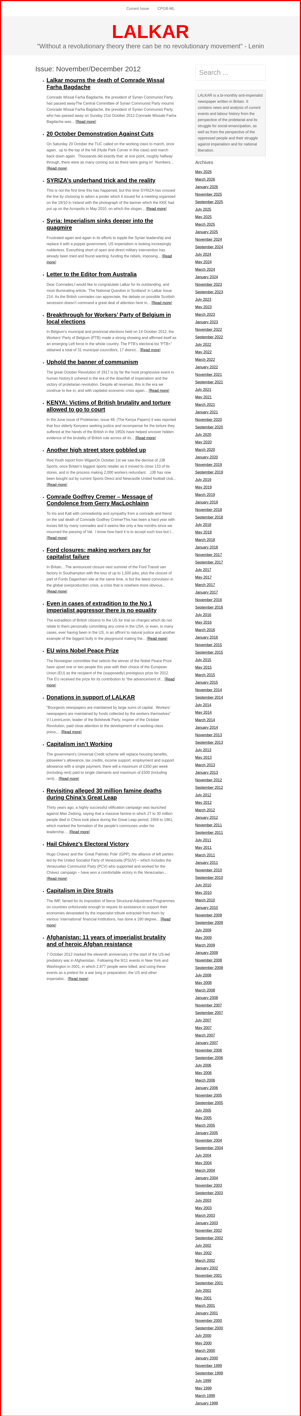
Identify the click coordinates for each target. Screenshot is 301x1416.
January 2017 (206, 591)
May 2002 (203, 1252)
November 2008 (208, 959)
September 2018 (209, 516)
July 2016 (203, 614)
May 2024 (203, 261)
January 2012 (206, 817)
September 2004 (209, 1147)
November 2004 (208, 1139)
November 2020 (208, 419)
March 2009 (205, 944)
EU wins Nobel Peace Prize (83, 649)
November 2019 (208, 464)
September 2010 (209, 877)
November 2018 (208, 509)
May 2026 (203, 171)
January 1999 (206, 1402)
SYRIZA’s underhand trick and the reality (101, 179)
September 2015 (209, 651)
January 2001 (206, 1312)
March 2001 (205, 1305)
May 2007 (203, 1027)
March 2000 (205, 1350)
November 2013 (208, 734)
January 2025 (206, 231)
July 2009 (203, 929)
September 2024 (209, 246)
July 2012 (203, 794)
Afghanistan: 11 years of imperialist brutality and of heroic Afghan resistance (106, 939)
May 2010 (203, 892)
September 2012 (209, 787)
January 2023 (206, 321)
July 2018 (203, 524)
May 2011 (203, 847)
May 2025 (203, 216)
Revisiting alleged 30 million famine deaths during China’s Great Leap (104, 793)
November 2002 (208, 1230)
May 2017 (203, 576)
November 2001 (208, 1275)
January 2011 (206, 862)
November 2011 (208, 824)
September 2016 (209, 606)
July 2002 (203, 1245)
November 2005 (208, 1094)
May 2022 (203, 351)
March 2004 (205, 1170)
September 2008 (209, 967)
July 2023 (203, 299)
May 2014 (203, 712)
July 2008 (203, 974)
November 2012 (208, 779)
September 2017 (209, 561)
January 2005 (206, 1132)
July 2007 (203, 1019)
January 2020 (206, 456)
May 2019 (203, 486)
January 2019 (206, 501)
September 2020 (209, 426)
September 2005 (209, 1102)
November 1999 (208, 1365)
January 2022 (206, 366)
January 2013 (206, 772)
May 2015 (203, 666)
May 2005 (203, 1117)
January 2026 (206, 186)
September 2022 (209, 336)
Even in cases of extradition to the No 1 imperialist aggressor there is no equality (102, 605)
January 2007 (206, 1042)
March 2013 (205, 764)
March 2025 (205, 223)
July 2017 (203, 569)
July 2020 (203, 434)
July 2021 (203, 389)
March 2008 (205, 989)
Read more (85, 121)
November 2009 (208, 914)
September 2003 (209, 1192)
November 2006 (208, 1049)
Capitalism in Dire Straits (80, 889)
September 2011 (209, 832)
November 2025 (208, 193)
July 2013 (203, 749)
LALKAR (150, 30)
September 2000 (209, 1327)
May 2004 (203, 1162)
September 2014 (209, 696)
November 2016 (208, 599)
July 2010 (203, 884)
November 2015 (208, 644)
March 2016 (205, 629)
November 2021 (208, 374)
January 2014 (206, 727)
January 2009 (206, 952)
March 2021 (205, 404)
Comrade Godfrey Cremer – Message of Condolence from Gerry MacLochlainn (100, 499)
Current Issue (138, 8)
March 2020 (205, 449)
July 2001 (203, 1290)
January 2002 (206, 1267)
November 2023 (208, 284)
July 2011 (203, 839)
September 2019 (209, 471)
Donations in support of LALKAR (91, 696)
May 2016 (203, 621)
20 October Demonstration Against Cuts (100, 133)
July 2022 (203, 344)
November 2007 (208, 1004)
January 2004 (206, 1177)
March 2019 (205, 494)
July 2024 (203, 254)
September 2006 (209, 1057)
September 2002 (209, 1237)
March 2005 (205, 1124)
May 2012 (203, 802)
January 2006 (206, 1087)
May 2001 (203, 1297)
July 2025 (203, 208)
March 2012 (205, 809)
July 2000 (203, 1335)
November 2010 (208, 869)
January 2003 (206, 1222)
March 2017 (205, 584)
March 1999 (205, 1395)
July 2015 (203, 659)
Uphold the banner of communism (92, 361)
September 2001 (209, 1282)
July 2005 (203, 1109)
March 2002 (205, 1260)
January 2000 (206, 1357)
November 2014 (208, 689)
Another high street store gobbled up (96, 449)
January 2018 (206, 546)
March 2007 (205, 1034)
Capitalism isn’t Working (79, 743)
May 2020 (203, 441)
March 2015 (205, 674)
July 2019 (203, 479)
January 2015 (206, 681)
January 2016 (206, 636)
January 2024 (206, 276)
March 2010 (205, 899)
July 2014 (203, 704)
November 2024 (208, 238)
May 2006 (203, 1072)
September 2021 (209, 381)
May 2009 (203, 937)
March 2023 (205, 314)
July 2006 (203, 1064)
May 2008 (203, 982)
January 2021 (206, 411)
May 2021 (203, 396)
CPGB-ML (165, 8)
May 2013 (203, 757)
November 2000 (208, 1320)
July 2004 (203, 1154)
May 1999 (203, 1387)
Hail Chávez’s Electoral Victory (88, 843)
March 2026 (205, 178)
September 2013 (209, 742)
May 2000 (203, 1342)
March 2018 (205, 539)
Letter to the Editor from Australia (92, 273)
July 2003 (203, 1200)
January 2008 (206, 997)
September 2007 (209, 1012)
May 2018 (203, 531)
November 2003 (208, 1185)
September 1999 (209, 1372)
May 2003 (203, 1207)
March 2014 (205, 719)
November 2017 (208, 554)
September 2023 (209, 291)
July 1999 (203, 1380)
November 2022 (208, 329)
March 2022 (205, 359)
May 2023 (203, 306)
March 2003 (205, 1215)
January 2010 (206, 907)
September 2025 (209, 201)
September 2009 (209, 922)
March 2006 (205, 1079)
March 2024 (205, 269)
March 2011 (205, 854)
